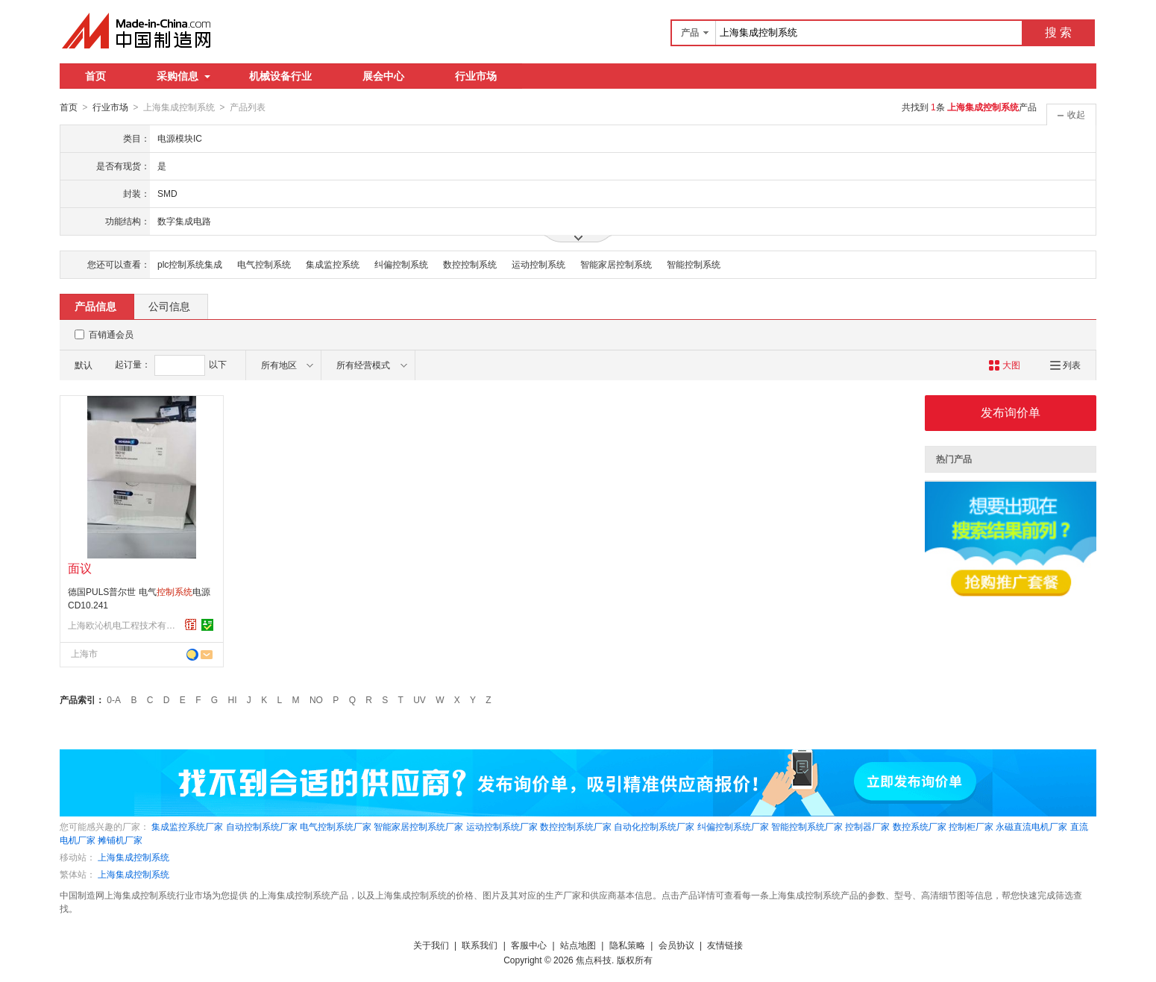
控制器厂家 (867, 826)
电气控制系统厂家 (335, 826)
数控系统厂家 (919, 826)
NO (316, 699)
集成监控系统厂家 (187, 826)
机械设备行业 (280, 76)
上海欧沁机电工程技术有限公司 (124, 625)
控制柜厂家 (971, 826)
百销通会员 (111, 334)
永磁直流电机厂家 (1031, 826)
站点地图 (578, 944)
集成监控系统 (332, 264)
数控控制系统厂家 (576, 826)
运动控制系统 (538, 264)
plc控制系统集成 (189, 264)
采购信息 (183, 76)
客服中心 (529, 944)
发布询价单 (1010, 412)
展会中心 (383, 76)
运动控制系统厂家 (502, 826)
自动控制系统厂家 (262, 826)
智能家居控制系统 (616, 264)
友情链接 (725, 944)
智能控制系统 (693, 264)
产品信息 (95, 306)
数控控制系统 (470, 264)
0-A (114, 699)
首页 (95, 76)
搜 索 (1058, 32)
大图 (1004, 364)
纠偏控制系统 (401, 264)
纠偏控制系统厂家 (733, 826)
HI (232, 699)
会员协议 (676, 944)
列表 (1065, 364)
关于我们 (431, 944)
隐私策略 (627, 944)
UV (419, 699)
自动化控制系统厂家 (654, 826)
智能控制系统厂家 (807, 826)
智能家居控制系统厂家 (418, 826)
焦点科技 (594, 959)
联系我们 (479, 944)
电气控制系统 (264, 264)
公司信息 (169, 306)
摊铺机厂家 (120, 839)
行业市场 (476, 76)
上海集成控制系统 (133, 857)
